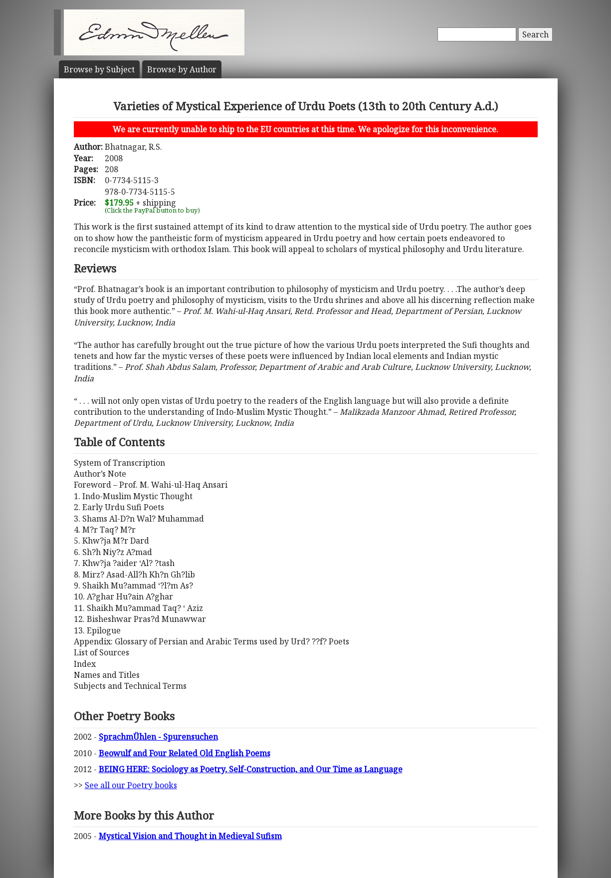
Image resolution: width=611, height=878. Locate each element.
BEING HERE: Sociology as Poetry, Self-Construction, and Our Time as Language (251, 769)
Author (181, 69)
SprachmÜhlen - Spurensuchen (158, 736)
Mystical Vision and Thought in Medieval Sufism (190, 836)
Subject (99, 69)
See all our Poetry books (131, 785)
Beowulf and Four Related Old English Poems (184, 753)
